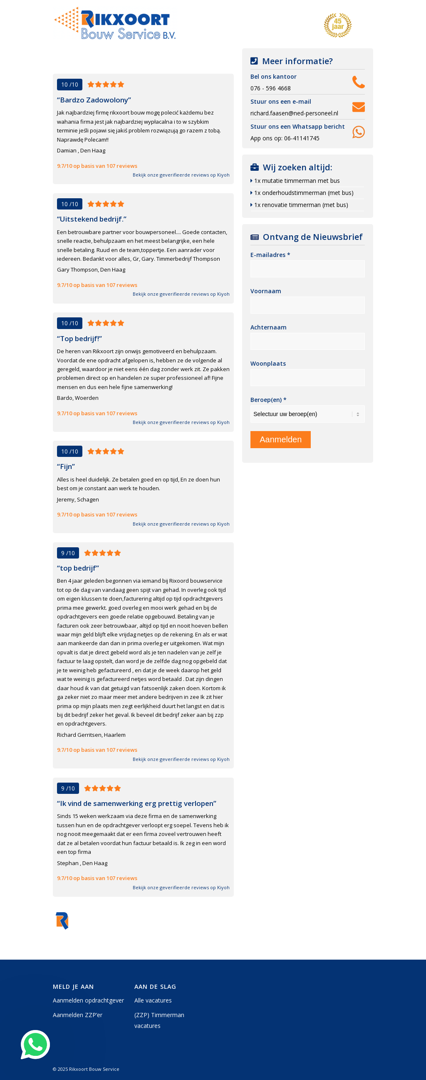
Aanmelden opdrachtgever (88, 1000)
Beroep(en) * (268, 400)
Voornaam (265, 291)
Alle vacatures (153, 1000)
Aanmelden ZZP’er (77, 1015)
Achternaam (268, 327)
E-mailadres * (270, 255)
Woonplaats (268, 363)
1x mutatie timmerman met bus (297, 181)
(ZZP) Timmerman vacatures (159, 1020)
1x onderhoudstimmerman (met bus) (304, 193)
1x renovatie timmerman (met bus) (301, 205)
